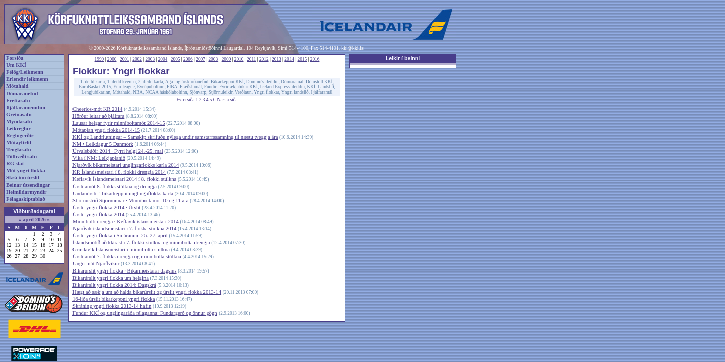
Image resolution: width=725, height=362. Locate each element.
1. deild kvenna (121, 81)
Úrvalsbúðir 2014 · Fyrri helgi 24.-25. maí (117, 151)
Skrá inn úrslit (22, 177)
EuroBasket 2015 (95, 86)
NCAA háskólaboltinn (166, 92)
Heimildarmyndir (26, 192)
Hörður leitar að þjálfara (98, 116)
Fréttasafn (18, 100)
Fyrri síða (185, 99)
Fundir (210, 86)
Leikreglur (18, 128)
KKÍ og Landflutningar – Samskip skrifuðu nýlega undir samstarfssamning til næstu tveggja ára (175, 137)
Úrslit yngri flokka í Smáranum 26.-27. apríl (120, 235)
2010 (239, 59)
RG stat (15, 163)
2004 (163, 59)
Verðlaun (243, 92)
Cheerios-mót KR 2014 (97, 109)
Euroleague (123, 86)
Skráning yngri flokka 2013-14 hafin (111, 306)
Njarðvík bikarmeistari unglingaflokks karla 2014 (125, 165)
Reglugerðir (19, 135)
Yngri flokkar (266, 92)
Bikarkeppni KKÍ (227, 81)
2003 (150, 59)
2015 (302, 59)
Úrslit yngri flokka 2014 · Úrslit (106, 207)
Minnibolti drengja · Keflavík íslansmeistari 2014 (125, 221)
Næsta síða (227, 99)
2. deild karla (150, 81)
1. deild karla (92, 81)
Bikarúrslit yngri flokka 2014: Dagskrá (114, 285)
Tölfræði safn (21, 156)
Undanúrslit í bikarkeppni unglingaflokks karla (122, 193)
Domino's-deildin (262, 81)
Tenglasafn (18, 149)
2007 (200, 59)
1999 (99, 59)
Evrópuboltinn (151, 86)
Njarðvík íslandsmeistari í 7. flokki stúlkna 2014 (124, 228)
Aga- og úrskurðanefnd (187, 81)
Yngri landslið (295, 92)
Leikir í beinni (403, 58)
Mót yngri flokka (25, 170)
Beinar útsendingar (28, 185)
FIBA (172, 86)
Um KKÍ (16, 65)
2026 (40, 219)
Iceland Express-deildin (282, 86)
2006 (188, 59)
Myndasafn (19, 121)
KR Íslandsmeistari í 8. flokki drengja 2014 (119, 172)
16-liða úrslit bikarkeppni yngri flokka (113, 299)
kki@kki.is (352, 48)
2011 (251, 59)
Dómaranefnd (22, 93)
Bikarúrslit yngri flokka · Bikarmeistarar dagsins (124, 271)
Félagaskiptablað (25, 199)
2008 (213, 59)
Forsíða (14, 58)
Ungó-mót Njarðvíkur (95, 263)
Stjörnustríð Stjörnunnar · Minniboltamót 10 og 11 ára (130, 200)
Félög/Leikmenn (24, 72)
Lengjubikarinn (96, 92)
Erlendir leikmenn (27, 79)
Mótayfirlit (18, 142)
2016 (315, 59)
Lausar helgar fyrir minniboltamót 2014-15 (118, 123)
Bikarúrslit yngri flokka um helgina (110, 278)
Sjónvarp (197, 92)
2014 (289, 59)
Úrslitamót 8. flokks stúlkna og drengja (114, 186)
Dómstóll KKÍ (319, 81)
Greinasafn (19, 114)
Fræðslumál (191, 86)
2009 (226, 59)
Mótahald (17, 86)
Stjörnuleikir (221, 92)
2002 (137, 59)
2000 (112, 59)
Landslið (326, 86)
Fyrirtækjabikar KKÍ (238, 86)
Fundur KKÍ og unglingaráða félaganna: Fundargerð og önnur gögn (144, 313)
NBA (138, 92)
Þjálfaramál (321, 92)
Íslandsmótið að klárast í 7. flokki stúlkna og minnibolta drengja (141, 242)
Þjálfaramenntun (25, 107)
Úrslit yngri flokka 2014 (98, 214)
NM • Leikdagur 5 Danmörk (102, 144)
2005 (175, 59)
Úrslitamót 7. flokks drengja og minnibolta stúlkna (126, 256)
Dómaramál (292, 81)
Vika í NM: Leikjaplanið (98, 158)
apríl (28, 219)
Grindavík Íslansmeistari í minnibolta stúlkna (121, 249)
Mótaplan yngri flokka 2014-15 (106, 130)
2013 (276, 59)
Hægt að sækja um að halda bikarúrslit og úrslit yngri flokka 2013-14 (146, 292)
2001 (124, 59)
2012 (264, 59)
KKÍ (311, 86)
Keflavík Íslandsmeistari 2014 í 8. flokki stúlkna (124, 179)
